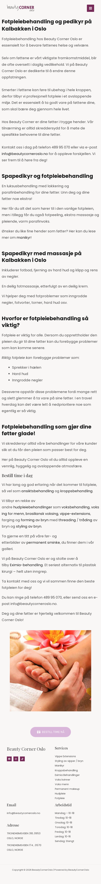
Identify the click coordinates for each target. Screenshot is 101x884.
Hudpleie (60, 793)
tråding (85, 520)
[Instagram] (15, 758)
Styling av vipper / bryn (69, 761)
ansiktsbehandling (37, 491)
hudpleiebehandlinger (32, 507)
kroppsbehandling (76, 491)
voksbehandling (76, 507)
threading (67, 520)
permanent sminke (43, 542)
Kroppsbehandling (66, 770)
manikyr (24, 237)
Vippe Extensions (65, 756)
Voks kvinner (62, 779)
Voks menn (62, 784)
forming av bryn (35, 520)
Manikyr (59, 765)
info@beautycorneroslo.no (25, 153)
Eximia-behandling (26, 565)
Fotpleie (60, 798)
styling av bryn (28, 526)
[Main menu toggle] (90, 8)
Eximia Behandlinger (67, 775)
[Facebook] (9, 758)
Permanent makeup (67, 789)
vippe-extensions (75, 513)
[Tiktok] (22, 758)
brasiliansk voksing (41, 513)
